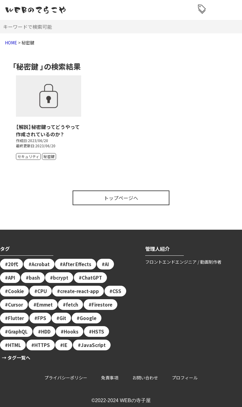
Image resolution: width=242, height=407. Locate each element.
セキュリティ (28, 156)
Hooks (71, 331)
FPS (41, 318)
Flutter (16, 318)
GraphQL (18, 331)
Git (62, 318)
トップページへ (121, 198)
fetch (72, 304)
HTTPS (42, 345)
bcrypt (60, 277)
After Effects (77, 264)
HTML (14, 345)
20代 (13, 264)
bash (34, 277)
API (11, 277)
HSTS (98, 331)
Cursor (15, 304)
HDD (46, 331)
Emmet (44, 304)
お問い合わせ (145, 378)
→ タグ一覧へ (16, 357)
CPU (42, 291)
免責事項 (109, 378)
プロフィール (185, 378)
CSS (116, 291)
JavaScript (93, 345)
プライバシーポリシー (65, 378)
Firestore (102, 304)
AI (107, 264)
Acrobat (41, 264)
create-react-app (79, 291)
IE (65, 345)
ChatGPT (92, 277)
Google (88, 318)
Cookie (16, 291)
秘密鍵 (49, 156)
